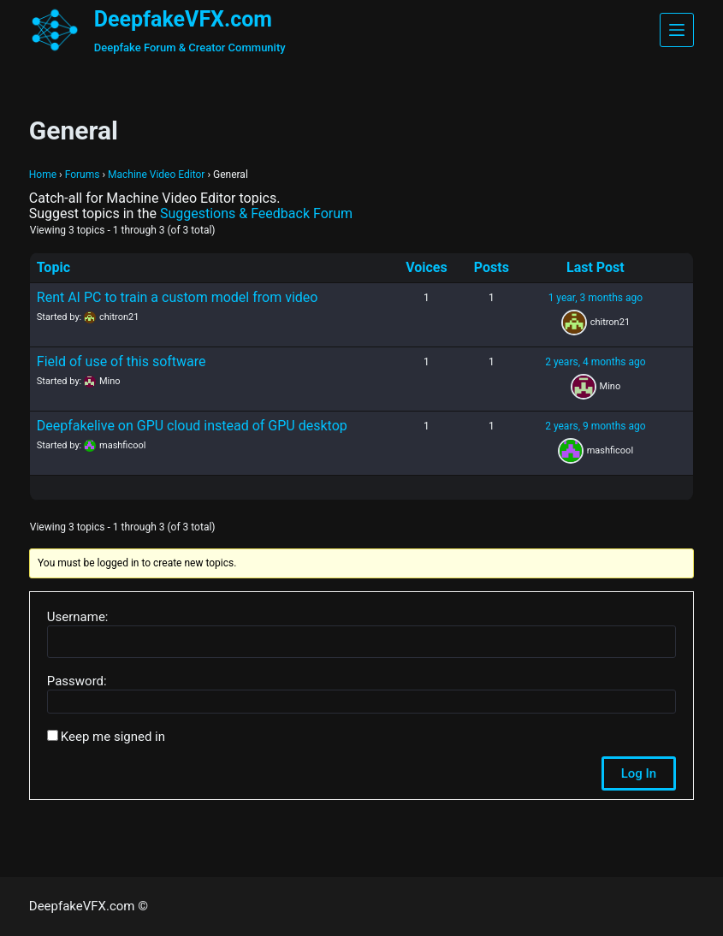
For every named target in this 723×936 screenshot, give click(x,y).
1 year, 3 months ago (595, 298)
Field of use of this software (121, 361)
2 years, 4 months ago (595, 362)
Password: (77, 681)
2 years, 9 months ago (595, 426)
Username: (78, 617)
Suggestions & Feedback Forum (256, 213)
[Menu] (677, 30)
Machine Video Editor (156, 175)
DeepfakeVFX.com (183, 19)
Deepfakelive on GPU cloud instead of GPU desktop (192, 426)
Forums (82, 175)
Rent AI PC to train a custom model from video (177, 297)
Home (42, 175)
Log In (638, 773)
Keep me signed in (113, 736)
